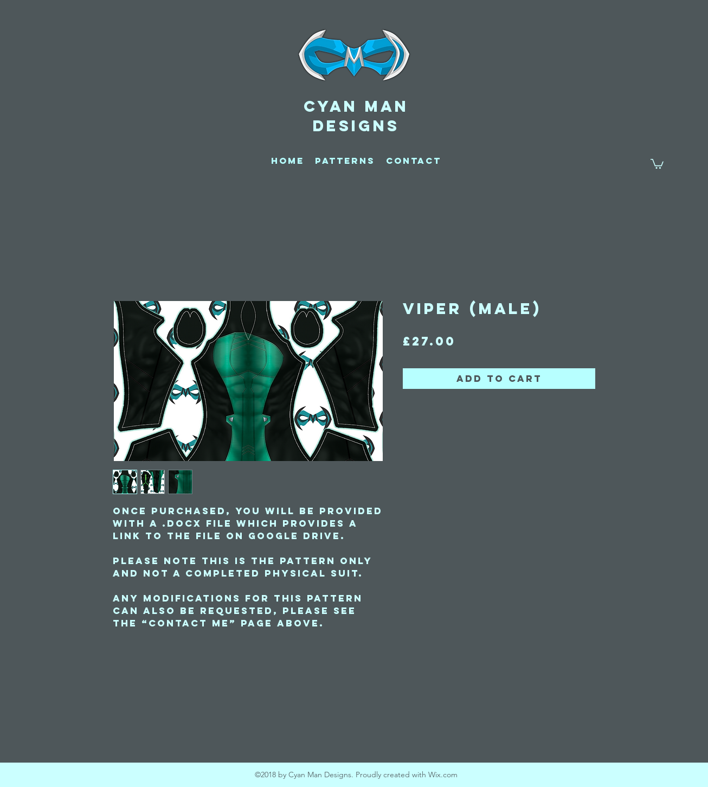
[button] (657, 163)
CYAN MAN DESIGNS (356, 116)
